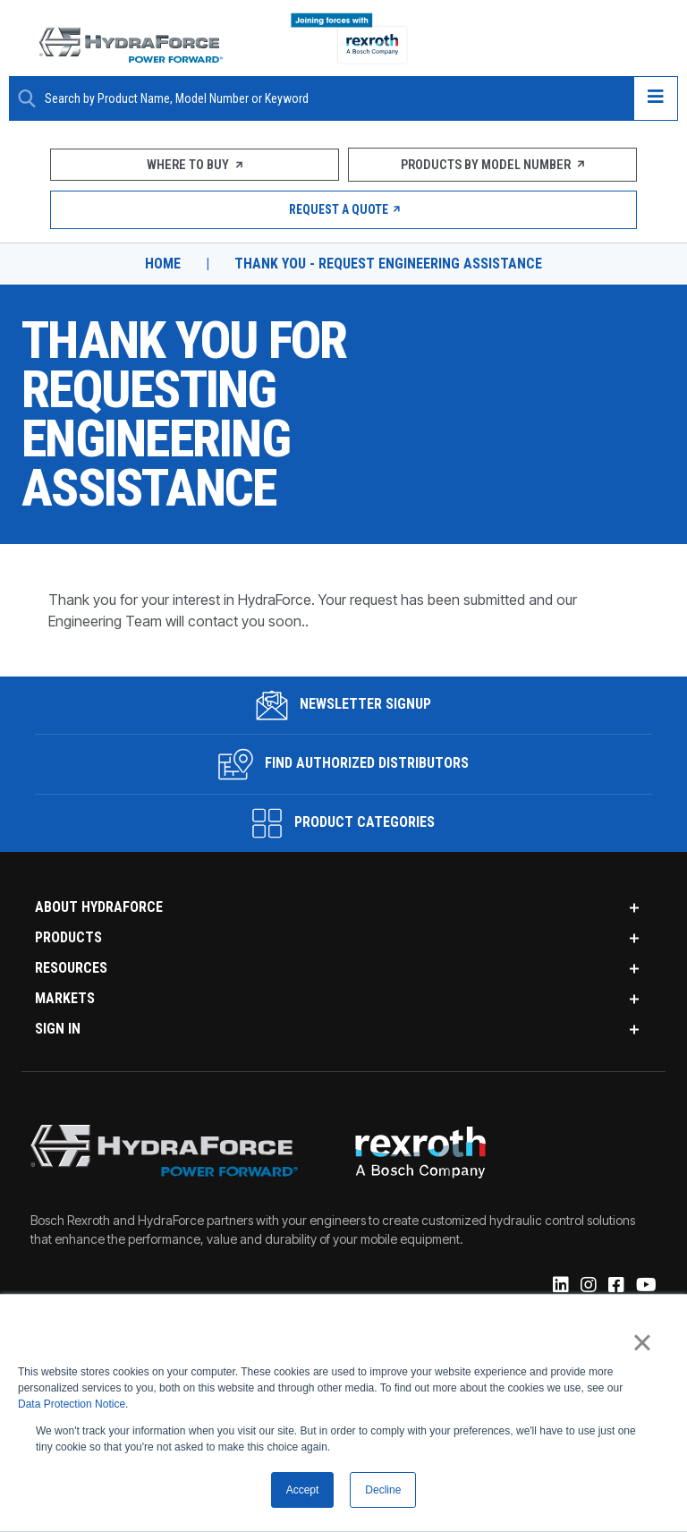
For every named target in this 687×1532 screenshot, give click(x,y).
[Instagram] (587, 1287)
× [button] (642, 1342)
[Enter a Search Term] (332, 99)
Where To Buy (195, 165)
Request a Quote (344, 209)
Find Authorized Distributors (344, 764)
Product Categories (343, 823)
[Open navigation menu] (656, 98)
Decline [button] (383, 1490)
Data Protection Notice (71, 1405)
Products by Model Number (492, 165)
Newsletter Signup (344, 705)
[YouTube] (645, 1287)
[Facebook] (615, 1287)
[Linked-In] (559, 1287)
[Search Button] (27, 98)
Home (163, 264)
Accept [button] (302, 1490)
